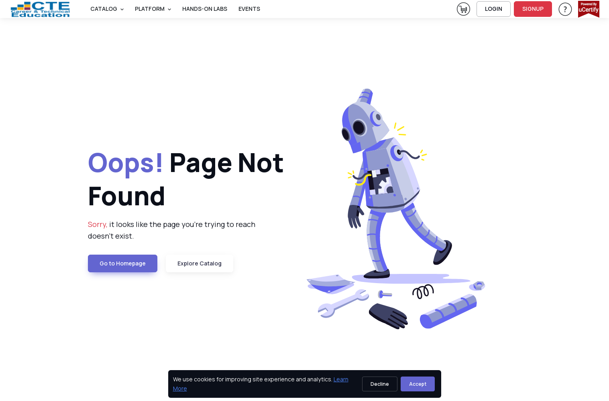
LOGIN (493, 8)
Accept (417, 384)
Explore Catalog (199, 263)
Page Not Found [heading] (186, 179)
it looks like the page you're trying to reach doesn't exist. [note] (171, 230)
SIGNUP (533, 8)
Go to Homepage (123, 263)
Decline (380, 384)
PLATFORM (150, 8)
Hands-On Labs (204, 8)
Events (249, 8)
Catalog (103, 8)
